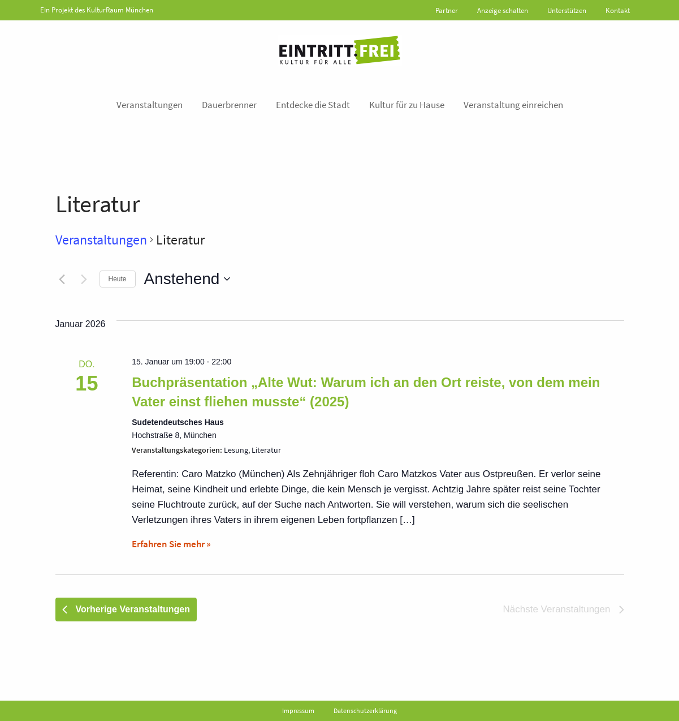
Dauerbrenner (229, 104)
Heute (118, 279)
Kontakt (618, 10)
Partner (446, 10)
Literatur (266, 450)
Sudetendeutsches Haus (178, 422)
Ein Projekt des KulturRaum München (96, 10)
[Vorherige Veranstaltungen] (62, 279)
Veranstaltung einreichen (513, 104)
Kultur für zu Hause (406, 104)
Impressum (298, 710)
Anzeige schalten (502, 10)
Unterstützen (566, 10)
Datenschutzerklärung (365, 710)
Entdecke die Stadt (313, 104)
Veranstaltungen (149, 104)
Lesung (236, 450)
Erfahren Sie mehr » (171, 544)
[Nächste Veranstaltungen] (84, 279)
